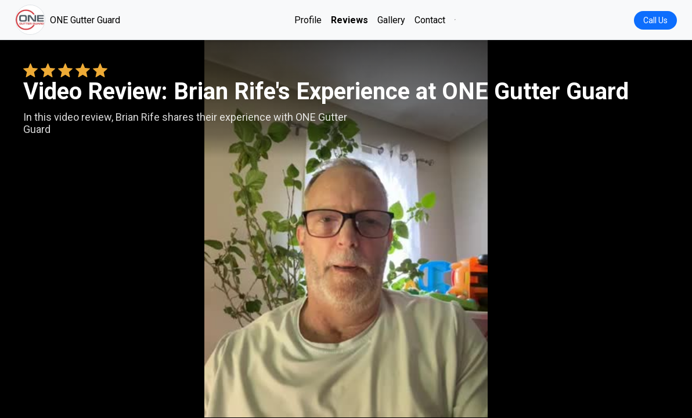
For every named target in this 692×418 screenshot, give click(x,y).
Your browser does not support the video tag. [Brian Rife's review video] (346, 228)
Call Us (655, 20)
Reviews (349, 20)
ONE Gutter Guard (67, 20)
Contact (430, 20)
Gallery (391, 20)
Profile (308, 20)
